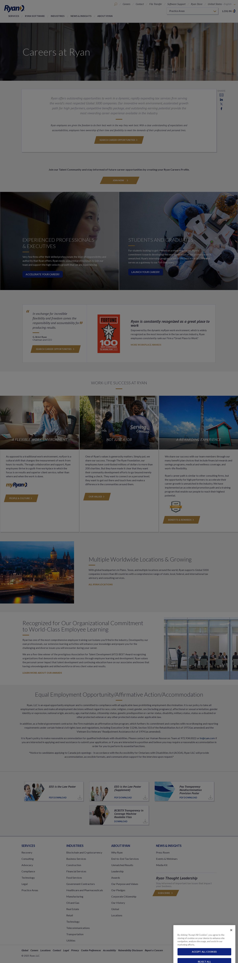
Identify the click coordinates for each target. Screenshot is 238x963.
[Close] (231, 941)
